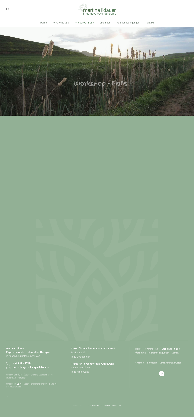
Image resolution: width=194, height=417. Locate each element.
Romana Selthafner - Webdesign (107, 405)
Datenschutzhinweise (170, 362)
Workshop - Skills (84, 22)
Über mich (105, 22)
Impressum (151, 362)
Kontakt (150, 22)
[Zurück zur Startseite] (97, 9)
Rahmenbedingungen (128, 22)
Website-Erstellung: (82, 405)
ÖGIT (19, 375)
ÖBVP (19, 384)
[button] (7, 9)
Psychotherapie (61, 22)
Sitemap (139, 362)
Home (43, 22)
